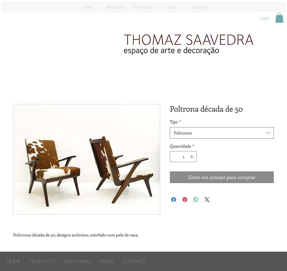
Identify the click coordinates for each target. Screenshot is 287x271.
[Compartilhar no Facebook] (173, 199)
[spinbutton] (183, 156)
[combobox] (222, 133)
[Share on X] (207, 199)
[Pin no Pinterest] (184, 199)
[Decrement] (174, 156)
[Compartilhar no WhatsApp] (195, 199)
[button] (279, 18)
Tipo (175, 122)
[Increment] (192, 156)
